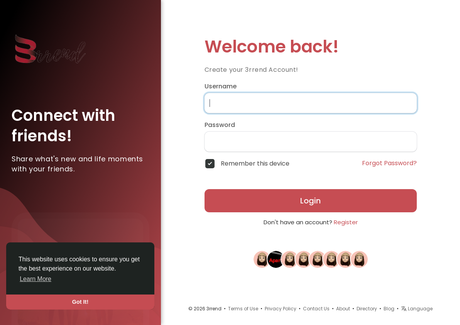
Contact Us (316, 308)
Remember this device (255, 163)
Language (417, 308)
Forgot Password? (389, 163)
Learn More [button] (35, 279)
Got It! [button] (80, 302)
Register (346, 222)
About (343, 308)
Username (221, 86)
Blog (389, 308)
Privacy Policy (280, 308)
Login (310, 200)
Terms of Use (243, 308)
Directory (367, 308)
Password (220, 125)
